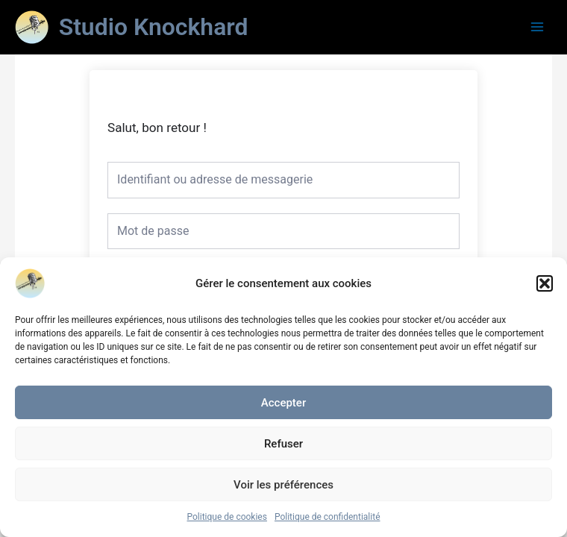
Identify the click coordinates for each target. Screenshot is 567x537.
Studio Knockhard (153, 27)
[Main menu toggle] (537, 27)
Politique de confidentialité (327, 517)
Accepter (283, 402)
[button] (544, 283)
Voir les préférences (283, 485)
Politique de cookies (227, 517)
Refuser (283, 443)
